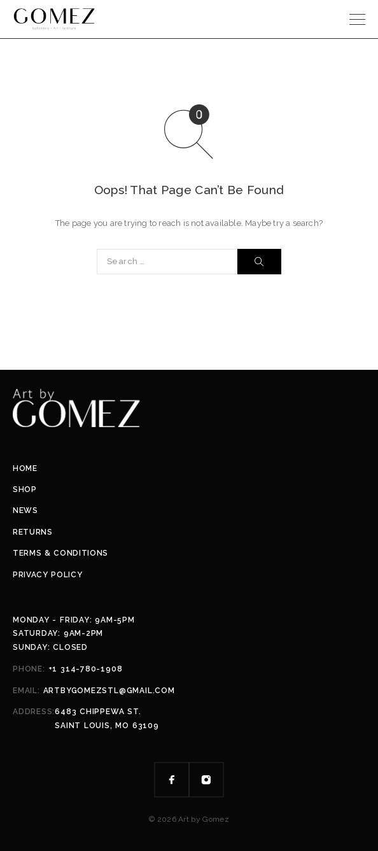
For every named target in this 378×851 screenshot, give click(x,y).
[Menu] (357, 19)
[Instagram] (206, 780)
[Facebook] (172, 780)
